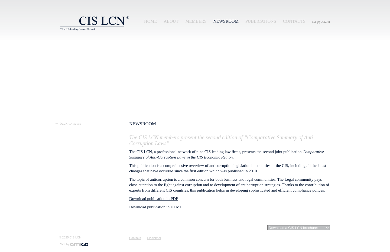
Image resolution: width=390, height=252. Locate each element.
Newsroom (226, 21)
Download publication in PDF (153, 198)
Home (150, 21)
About (171, 21)
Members (195, 21)
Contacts (294, 21)
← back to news (68, 123)
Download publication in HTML (155, 207)
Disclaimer (154, 238)
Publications (260, 21)
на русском (321, 22)
